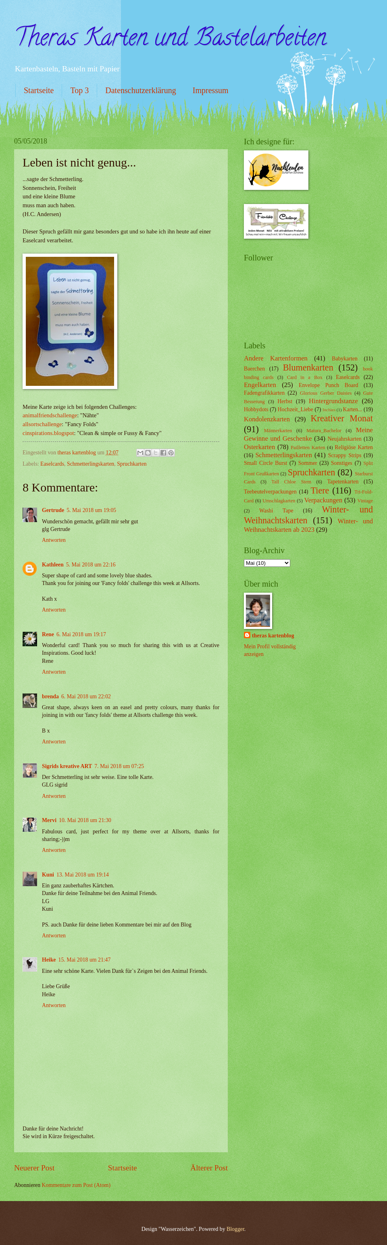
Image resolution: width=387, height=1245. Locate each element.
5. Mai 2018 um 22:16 (91, 565)
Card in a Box (304, 377)
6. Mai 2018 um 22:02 (86, 696)
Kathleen (53, 565)
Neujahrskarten (345, 439)
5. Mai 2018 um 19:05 (91, 510)
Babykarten (345, 359)
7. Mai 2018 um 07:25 (119, 766)
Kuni (48, 875)
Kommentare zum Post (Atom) (76, 1185)
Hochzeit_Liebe (295, 409)
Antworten (54, 540)
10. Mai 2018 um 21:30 (85, 820)
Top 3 (79, 90)
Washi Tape (276, 511)
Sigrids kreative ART (67, 766)
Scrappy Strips (345, 455)
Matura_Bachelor (323, 430)
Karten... (352, 409)
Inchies (328, 409)
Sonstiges (341, 463)
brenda (50, 696)
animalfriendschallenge (50, 415)
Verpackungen (323, 500)
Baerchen (254, 369)
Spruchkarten (132, 464)
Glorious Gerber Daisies (326, 393)
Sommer (307, 463)
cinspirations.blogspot (48, 433)
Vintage (365, 501)
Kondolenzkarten (267, 419)
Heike (49, 960)
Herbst (284, 401)
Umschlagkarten (278, 501)
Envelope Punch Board (328, 385)
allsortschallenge (42, 424)
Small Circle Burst (265, 463)
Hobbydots (256, 409)
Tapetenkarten (342, 482)
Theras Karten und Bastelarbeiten (170, 40)
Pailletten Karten (308, 447)
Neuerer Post (34, 1168)
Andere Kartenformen (276, 358)
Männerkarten (278, 430)
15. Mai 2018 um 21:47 (84, 960)
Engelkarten (260, 385)
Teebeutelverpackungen (270, 492)
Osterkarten (259, 447)
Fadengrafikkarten (264, 393)
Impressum (211, 90)
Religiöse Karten (354, 447)
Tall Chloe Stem (291, 482)
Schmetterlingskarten (90, 464)
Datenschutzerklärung (140, 90)
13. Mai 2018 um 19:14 (82, 875)
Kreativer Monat (342, 418)
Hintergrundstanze (333, 401)
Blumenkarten (308, 367)
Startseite (39, 90)
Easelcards (52, 464)
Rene (48, 634)
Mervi (49, 820)
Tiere (320, 490)
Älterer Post (209, 1168)
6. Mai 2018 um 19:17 (81, 634)
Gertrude (53, 510)
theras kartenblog (273, 636)
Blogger (235, 1229)
